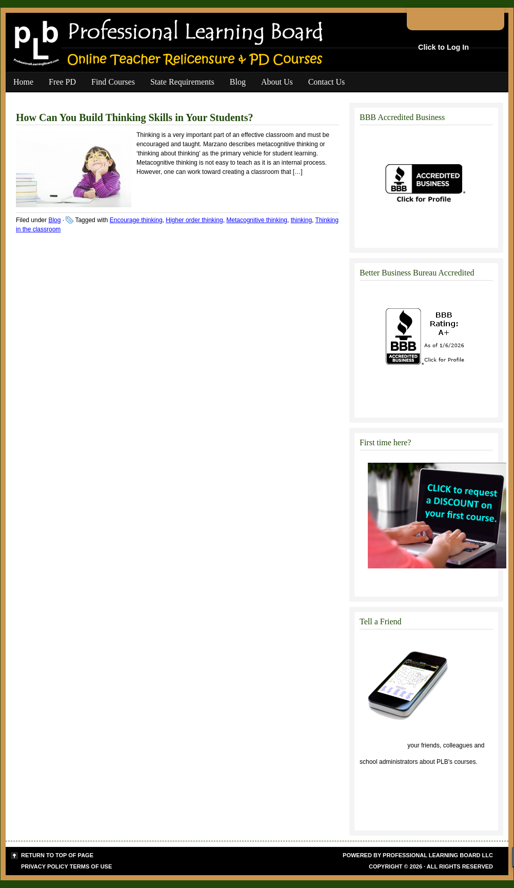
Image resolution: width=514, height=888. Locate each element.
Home (23, 81)
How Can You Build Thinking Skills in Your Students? (134, 117)
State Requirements (182, 81)
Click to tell (383, 745)
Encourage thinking (136, 220)
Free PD (62, 81)
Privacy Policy (44, 866)
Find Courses (113, 81)
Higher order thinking (194, 220)
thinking (301, 220)
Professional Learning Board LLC (438, 855)
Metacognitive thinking (256, 220)
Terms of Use (91, 866)
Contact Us (326, 81)
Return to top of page (57, 855)
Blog (238, 81)
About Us (277, 81)
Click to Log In (443, 47)
